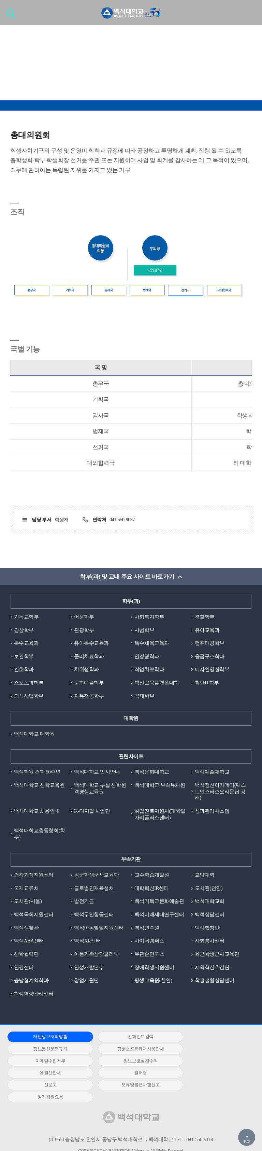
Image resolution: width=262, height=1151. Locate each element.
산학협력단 (26, 955)
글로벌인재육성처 (94, 889)
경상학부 (24, 630)
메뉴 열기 (252, 12)
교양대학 (205, 876)
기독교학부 (26, 617)
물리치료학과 (89, 656)
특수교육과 (26, 643)
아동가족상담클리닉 (96, 955)
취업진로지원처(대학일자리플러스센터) (160, 815)
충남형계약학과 (31, 981)
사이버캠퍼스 (149, 941)
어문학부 (84, 617)
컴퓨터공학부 (209, 643)
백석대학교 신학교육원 (39, 785)
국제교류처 (26, 889)
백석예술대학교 (212, 772)
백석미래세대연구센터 (159, 915)
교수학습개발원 (151, 876)
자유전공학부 (89, 696)
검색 (12, 15)
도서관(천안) (209, 889)
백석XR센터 (87, 941)
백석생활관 (26, 929)
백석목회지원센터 (34, 915)
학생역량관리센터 (34, 994)
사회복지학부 (149, 617)
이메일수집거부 (128, 1049)
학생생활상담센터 (214, 981)
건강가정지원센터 (34, 876)
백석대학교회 (209, 902)
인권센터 (24, 968)
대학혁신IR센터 (151, 889)
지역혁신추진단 (212, 968)
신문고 (210, 1062)
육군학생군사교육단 (217, 955)
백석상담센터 (209, 915)
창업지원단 (86, 981)
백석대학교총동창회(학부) (39, 834)
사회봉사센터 (209, 941)
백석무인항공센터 (94, 915)
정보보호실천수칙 (210, 1049)
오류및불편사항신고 (46, 1074)
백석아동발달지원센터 (98, 929)
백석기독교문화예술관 (159, 902)
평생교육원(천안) (153, 981)
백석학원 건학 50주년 (37, 772)
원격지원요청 (128, 1074)
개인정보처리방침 (46, 1037)
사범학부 (144, 630)
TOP (246, 1141)
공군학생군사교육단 (96, 876)
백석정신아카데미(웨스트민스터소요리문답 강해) (220, 792)
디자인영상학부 (212, 669)
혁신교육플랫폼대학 (156, 683)
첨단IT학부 (207, 683)
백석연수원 (146, 929)
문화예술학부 (89, 683)
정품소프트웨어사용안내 (46, 1049)
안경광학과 (146, 656)
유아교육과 (207, 630)
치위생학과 (86, 669)
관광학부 (84, 630)
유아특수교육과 (91, 643)
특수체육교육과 (151, 643)
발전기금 (84, 902)
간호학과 (24, 669)
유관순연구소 (149, 955)
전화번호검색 (128, 1037)
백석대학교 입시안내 (97, 772)
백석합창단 (207, 929)
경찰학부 (205, 617)
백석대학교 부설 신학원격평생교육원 (100, 789)
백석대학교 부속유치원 (159, 785)
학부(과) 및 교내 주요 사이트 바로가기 (127, 576)
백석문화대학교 (151, 772)
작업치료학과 (149, 669)
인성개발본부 (89, 968)
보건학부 (24, 656)
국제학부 (144, 696)
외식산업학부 (29, 696)
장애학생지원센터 (154, 968)
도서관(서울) (28, 902)
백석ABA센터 (29, 941)
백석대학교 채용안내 (37, 811)
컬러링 (128, 1062)
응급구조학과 (209, 656)
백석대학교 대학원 (34, 734)
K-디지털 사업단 (92, 811)
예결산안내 (46, 1062)
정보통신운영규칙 (210, 1037)
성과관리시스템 (212, 811)
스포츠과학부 (29, 683)
